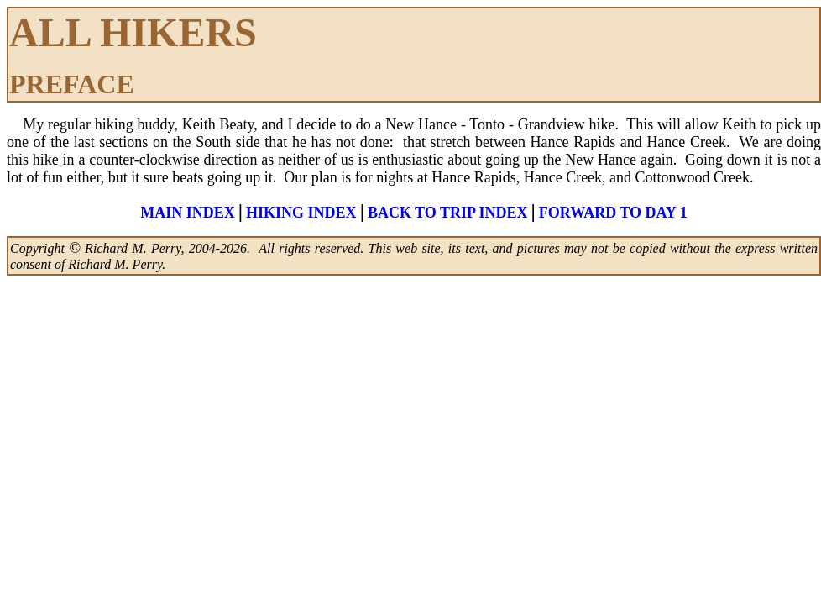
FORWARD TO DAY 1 (613, 212)
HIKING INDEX (301, 212)
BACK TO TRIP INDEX (448, 212)
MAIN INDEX (187, 212)
